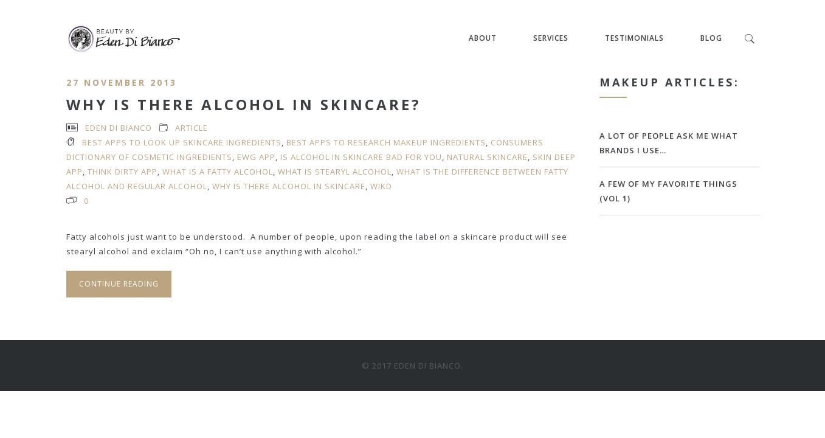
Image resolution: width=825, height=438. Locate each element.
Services (551, 38)
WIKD (381, 186)
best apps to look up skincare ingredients (181, 142)
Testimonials (635, 38)
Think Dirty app (122, 171)
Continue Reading (119, 284)
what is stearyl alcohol (335, 171)
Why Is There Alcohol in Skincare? (243, 104)
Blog (712, 38)
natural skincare (487, 156)
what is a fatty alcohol (217, 171)
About (483, 38)
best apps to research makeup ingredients (386, 142)
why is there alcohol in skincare (288, 186)
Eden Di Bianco (118, 127)
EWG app (256, 156)
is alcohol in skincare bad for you (361, 156)
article (191, 127)
